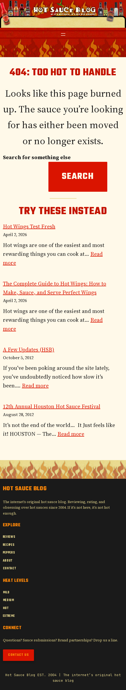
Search (78, 176)
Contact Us (18, 655)
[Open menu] (63, 34)
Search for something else (37, 157)
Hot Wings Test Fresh (29, 226)
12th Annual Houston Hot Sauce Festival (51, 406)
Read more (35, 385)
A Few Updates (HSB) (28, 349)
